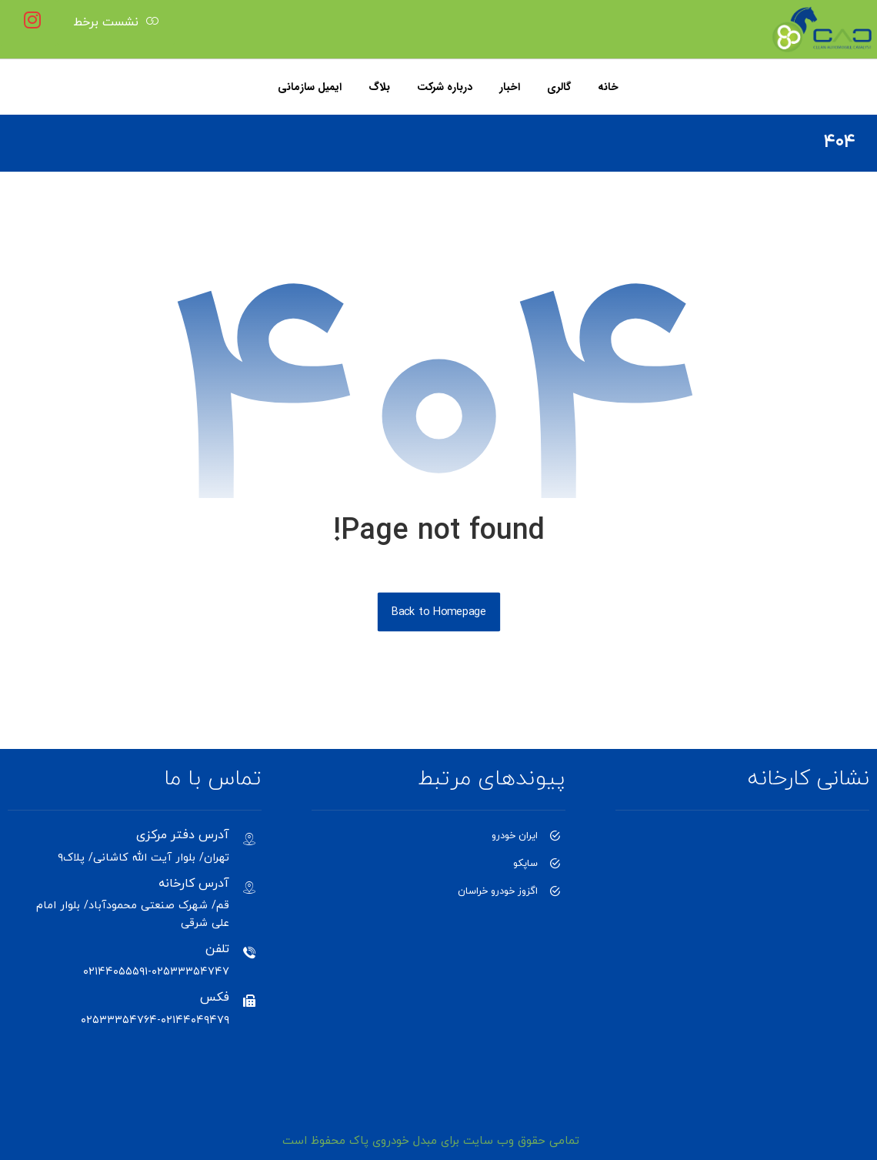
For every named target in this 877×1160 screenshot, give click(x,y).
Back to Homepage (438, 612)
